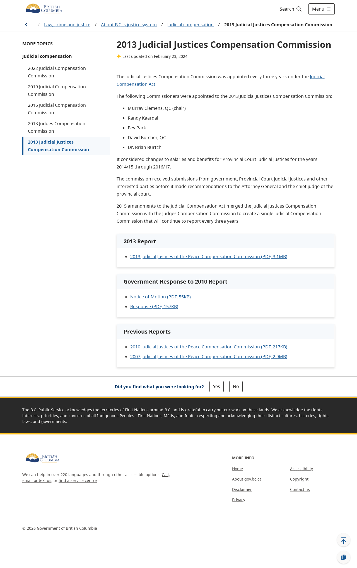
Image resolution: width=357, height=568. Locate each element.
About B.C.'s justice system (129, 25)
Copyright (299, 479)
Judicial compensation (190, 25)
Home (237, 468)
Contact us (300, 489)
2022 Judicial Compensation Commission (57, 72)
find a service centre (78, 480)
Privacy (238, 499)
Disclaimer (242, 489)
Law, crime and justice (67, 25)
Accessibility (301, 468)
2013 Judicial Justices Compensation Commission (58, 146)
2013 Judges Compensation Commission (56, 127)
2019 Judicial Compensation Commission (57, 90)
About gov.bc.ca (247, 479)
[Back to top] (343, 539)
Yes (216, 386)
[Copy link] (343, 557)
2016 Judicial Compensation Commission (57, 109)
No (236, 386)
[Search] (291, 9)
